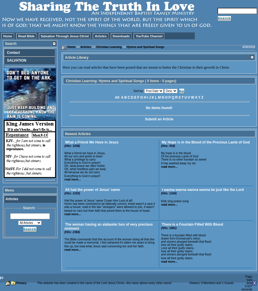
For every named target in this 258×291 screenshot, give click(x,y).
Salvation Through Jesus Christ (65, 36)
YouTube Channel (149, 36)
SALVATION (16, 60)
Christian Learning (108, 47)
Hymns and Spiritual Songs (145, 47)
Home (7, 36)
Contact (13, 53)
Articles (100, 36)
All (117, 97)
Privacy (21, 283)
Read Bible (26, 36)
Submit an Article (159, 119)
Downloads (121, 36)
